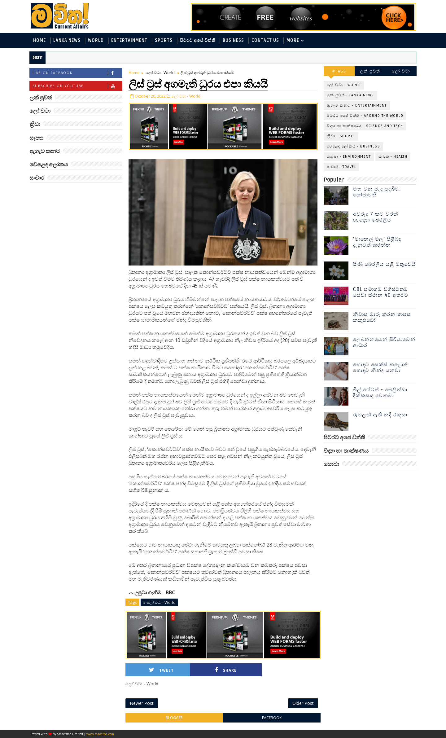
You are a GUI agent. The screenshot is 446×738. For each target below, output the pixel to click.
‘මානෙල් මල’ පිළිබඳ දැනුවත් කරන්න (377, 242)
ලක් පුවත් (370, 71)
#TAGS (339, 71)
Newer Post (142, 703)
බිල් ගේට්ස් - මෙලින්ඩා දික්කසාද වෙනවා (380, 393)
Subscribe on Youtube (77, 86)
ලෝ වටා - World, (186, 96)
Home (39, 40)
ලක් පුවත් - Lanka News (350, 95)
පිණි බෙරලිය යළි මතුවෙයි (384, 264)
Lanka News (67, 40)
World (96, 40)
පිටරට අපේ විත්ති (197, 40)
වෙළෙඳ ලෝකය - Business (353, 146)
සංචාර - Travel (341, 167)
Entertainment (129, 40)
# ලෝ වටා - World (159, 602)
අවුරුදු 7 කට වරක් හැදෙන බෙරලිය (375, 217)
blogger (174, 717)
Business (233, 40)
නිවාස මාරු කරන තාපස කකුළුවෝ (382, 317)
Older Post (303, 703)
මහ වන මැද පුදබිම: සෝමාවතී (377, 192)
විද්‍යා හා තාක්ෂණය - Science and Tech (365, 126)
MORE (292, 40)
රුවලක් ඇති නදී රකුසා (380, 415)
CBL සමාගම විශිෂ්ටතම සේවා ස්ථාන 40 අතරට (380, 292)
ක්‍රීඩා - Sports (341, 136)
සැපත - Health (392, 156)
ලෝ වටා (401, 71)
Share (226, 670)
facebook (272, 717)
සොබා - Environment (349, 156)
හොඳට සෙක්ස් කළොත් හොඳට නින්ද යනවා (380, 368)
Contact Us (265, 40)
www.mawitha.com (100, 734)
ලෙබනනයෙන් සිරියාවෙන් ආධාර (384, 342)
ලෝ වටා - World (160, 72)
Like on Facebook (77, 73)
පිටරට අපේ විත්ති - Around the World (365, 115)
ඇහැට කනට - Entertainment (357, 105)
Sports (164, 40)
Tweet (161, 670)
